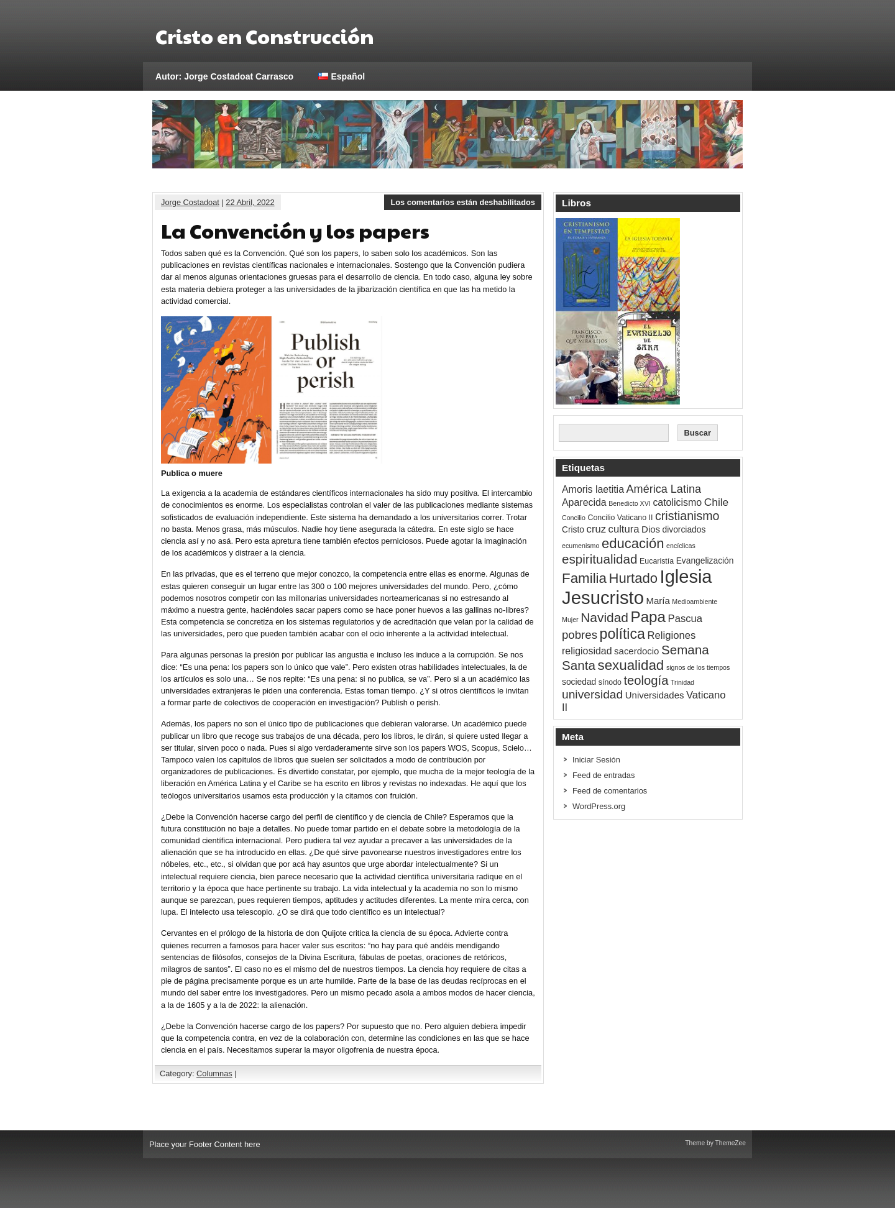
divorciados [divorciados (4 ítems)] (684, 529)
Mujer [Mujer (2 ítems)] (570, 619)
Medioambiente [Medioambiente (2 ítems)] (694, 601)
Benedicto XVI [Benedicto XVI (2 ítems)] (629, 503)
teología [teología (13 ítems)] (645, 680)
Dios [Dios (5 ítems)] (650, 529)
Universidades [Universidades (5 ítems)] (654, 695)
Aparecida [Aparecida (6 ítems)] (584, 502)
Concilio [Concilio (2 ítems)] (573, 517)
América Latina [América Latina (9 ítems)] (663, 489)
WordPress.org (598, 806)
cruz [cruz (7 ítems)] (596, 529)
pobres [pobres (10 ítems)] (579, 634)
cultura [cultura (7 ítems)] (624, 529)
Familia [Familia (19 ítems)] (584, 578)
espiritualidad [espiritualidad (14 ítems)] (600, 559)
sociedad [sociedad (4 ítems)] (579, 682)
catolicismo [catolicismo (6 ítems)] (677, 502)
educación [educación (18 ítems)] (633, 543)
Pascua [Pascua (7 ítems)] (685, 619)
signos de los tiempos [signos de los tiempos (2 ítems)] (698, 667)
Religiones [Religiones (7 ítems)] (672, 635)
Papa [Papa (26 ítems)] (648, 616)
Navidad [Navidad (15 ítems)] (604, 617)
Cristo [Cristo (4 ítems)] (573, 529)
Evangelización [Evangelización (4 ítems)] (705, 560)
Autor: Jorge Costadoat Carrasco (224, 76)
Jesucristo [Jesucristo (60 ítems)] (603, 597)
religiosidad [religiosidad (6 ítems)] (587, 651)
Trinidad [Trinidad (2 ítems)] (682, 682)
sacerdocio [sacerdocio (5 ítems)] (636, 651)
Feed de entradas (603, 775)
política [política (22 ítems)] (622, 634)
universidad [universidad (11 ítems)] (592, 694)
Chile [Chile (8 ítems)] (716, 502)
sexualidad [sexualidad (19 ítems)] (630, 665)
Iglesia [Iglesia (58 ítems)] (686, 577)
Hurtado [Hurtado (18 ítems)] (633, 578)
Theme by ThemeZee (715, 1143)
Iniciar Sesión (596, 759)
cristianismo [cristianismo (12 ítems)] (687, 516)
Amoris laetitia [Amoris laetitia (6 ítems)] (593, 489)
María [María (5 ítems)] (658, 600)
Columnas (214, 1073)
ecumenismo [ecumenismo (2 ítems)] (580, 545)
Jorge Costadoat (190, 202)
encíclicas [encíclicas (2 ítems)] (680, 545)
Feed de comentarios (609, 790)
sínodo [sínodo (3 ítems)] (610, 682)
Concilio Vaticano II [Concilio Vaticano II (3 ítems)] (620, 517)
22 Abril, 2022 (250, 202)
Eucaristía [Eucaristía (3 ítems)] (657, 561)
